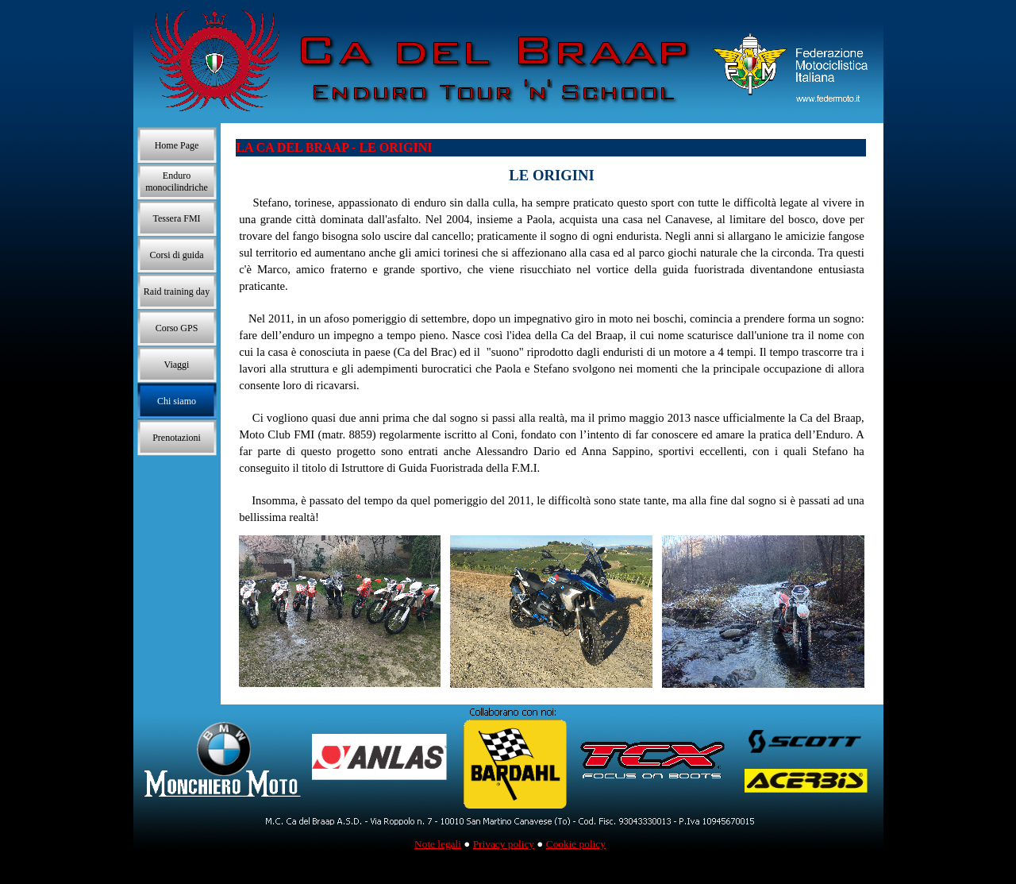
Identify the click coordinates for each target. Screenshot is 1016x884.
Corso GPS (177, 328)
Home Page (177, 145)
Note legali (437, 844)
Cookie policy (576, 844)
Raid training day (177, 291)
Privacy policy (503, 844)
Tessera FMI (176, 218)
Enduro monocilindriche (176, 181)
